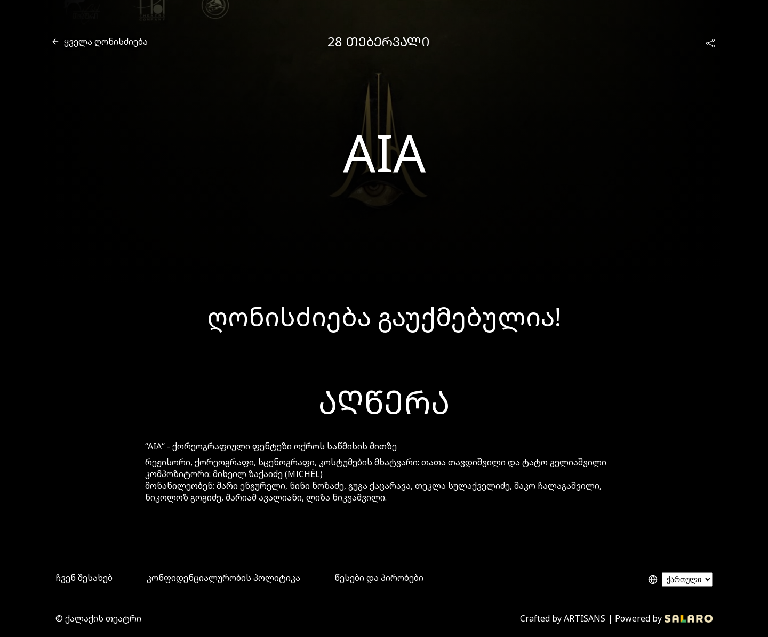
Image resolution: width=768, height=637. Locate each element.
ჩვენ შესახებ (84, 578)
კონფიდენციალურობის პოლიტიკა (223, 578)
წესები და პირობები (378, 578)
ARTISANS (584, 618)
